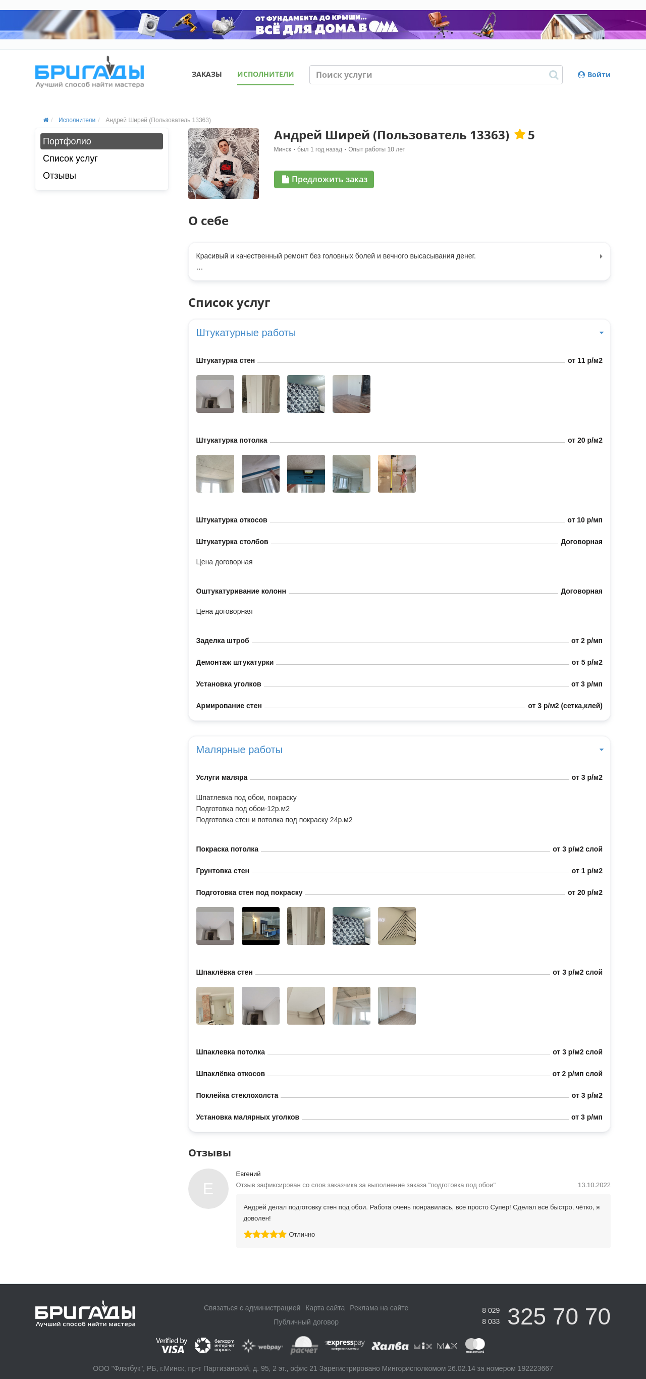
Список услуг (70, 158)
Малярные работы (399, 749)
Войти (594, 74)
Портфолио (67, 141)
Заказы (207, 74)
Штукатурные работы (399, 332)
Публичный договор (306, 1322)
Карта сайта (325, 1308)
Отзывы (59, 176)
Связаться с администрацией (252, 1308)
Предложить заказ (324, 179)
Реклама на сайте (379, 1308)
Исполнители (265, 74)
